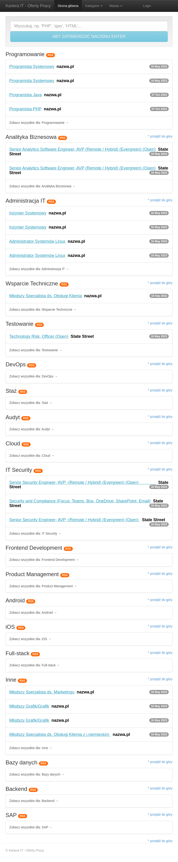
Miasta (115, 6)
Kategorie (93, 6)
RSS (51, 55)
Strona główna (68, 6)
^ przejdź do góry (160, 136)
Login (147, 6)
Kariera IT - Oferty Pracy (28, 5)
